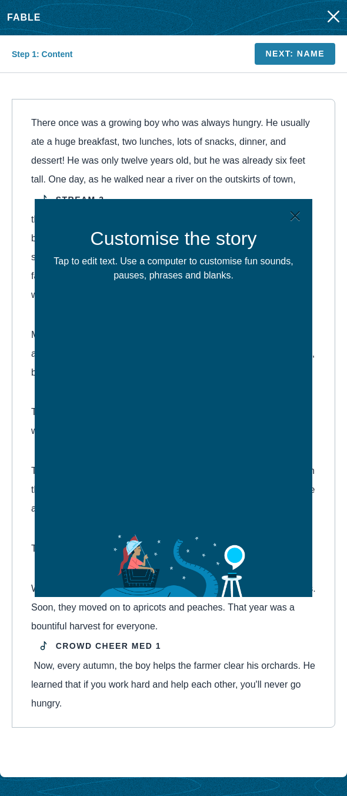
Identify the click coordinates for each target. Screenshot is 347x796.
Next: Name (295, 53)
